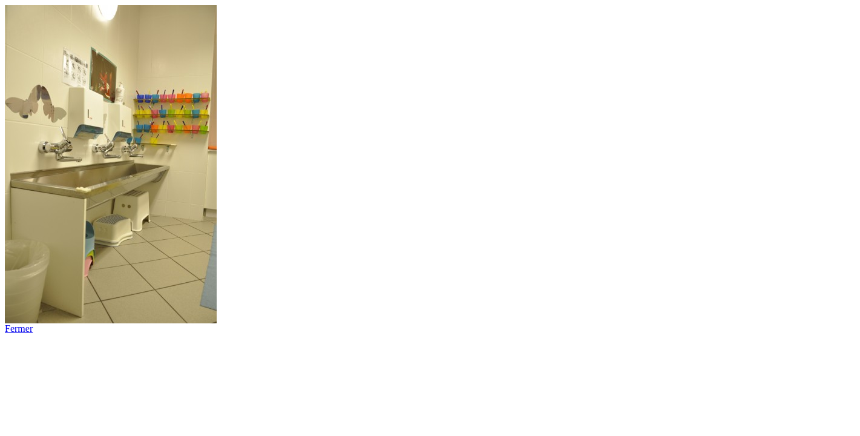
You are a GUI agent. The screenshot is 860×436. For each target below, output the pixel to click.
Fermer (19, 328)
